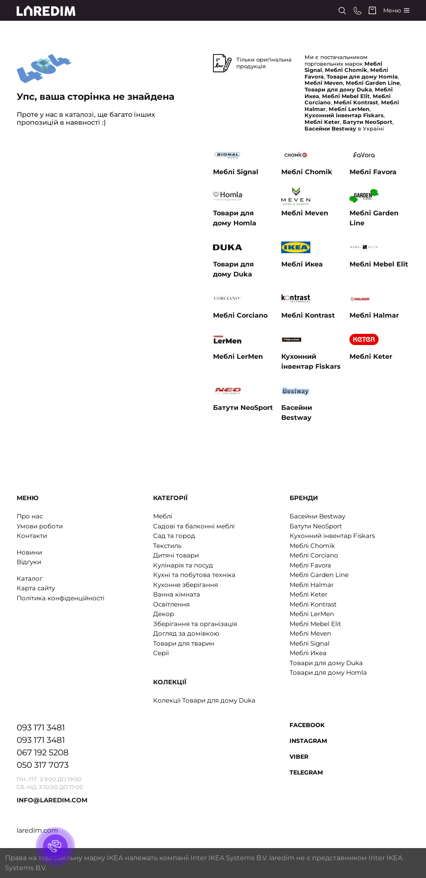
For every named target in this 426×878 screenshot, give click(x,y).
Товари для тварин (183, 643)
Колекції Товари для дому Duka (204, 700)
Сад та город (174, 536)
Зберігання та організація (195, 624)
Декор (163, 614)
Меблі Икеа (308, 653)
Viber (299, 756)
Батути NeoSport (316, 526)
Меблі (162, 516)
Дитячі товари (176, 555)
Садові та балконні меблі (194, 526)
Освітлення (171, 604)
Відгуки (29, 562)
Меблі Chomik (312, 546)
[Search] (342, 10)
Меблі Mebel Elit (315, 624)
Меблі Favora (310, 565)
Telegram (306, 772)
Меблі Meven (310, 633)
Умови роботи (40, 526)
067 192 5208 (43, 752)
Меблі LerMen (312, 614)
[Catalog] (396, 10)
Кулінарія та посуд (183, 565)
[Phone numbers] (357, 10)
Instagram (308, 741)
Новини (29, 552)
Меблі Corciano (314, 555)
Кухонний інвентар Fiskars (332, 536)
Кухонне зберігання (185, 585)
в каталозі (76, 114)
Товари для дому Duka (326, 663)
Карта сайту (36, 588)
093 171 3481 (41, 727)
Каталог (29, 578)
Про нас (30, 516)
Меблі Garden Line (319, 575)
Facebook (307, 725)
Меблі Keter (308, 594)
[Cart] (372, 10)
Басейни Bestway (317, 516)
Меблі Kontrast (313, 604)
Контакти (32, 536)
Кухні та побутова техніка (194, 575)
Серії (161, 653)
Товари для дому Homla (328, 672)
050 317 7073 (43, 765)
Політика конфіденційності (60, 598)
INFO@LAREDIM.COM (52, 800)
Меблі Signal (309, 643)
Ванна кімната (176, 594)
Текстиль (167, 546)
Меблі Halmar (312, 585)
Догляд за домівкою (186, 633)
